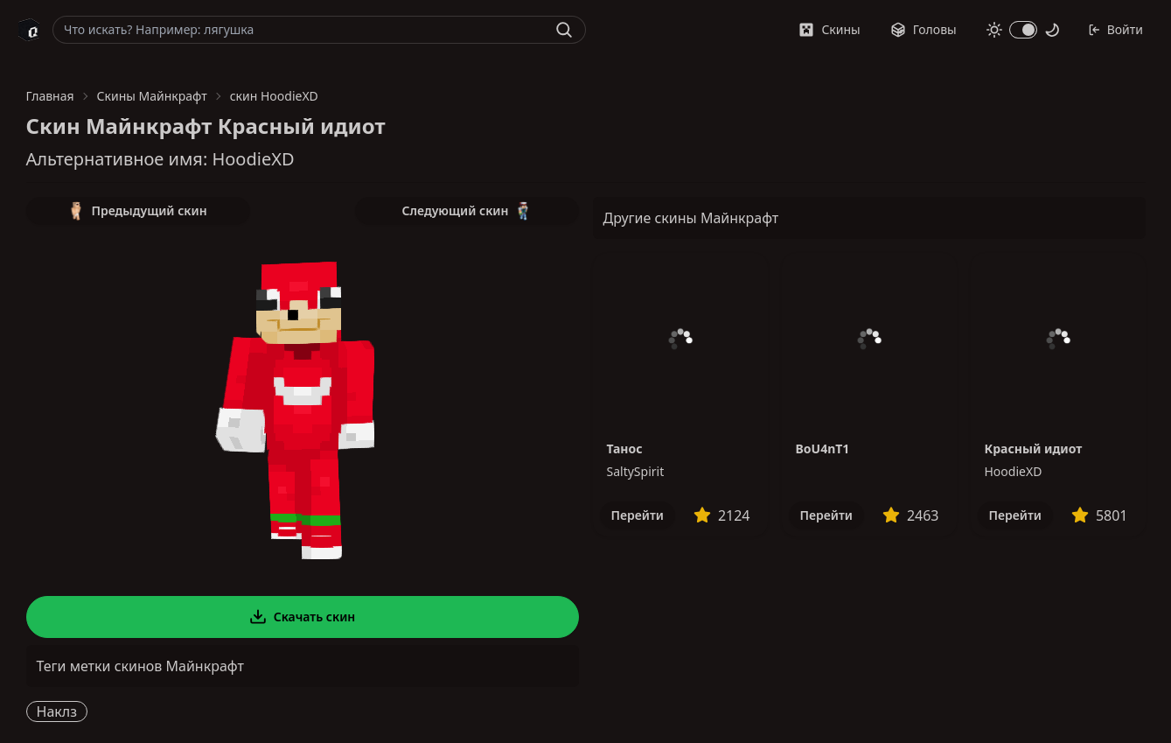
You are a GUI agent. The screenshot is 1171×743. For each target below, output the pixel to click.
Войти (1115, 29)
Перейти (637, 515)
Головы (923, 29)
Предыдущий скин (137, 210)
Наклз (57, 711)
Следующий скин (467, 210)
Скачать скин (302, 617)
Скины (829, 29)
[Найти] (564, 29)
